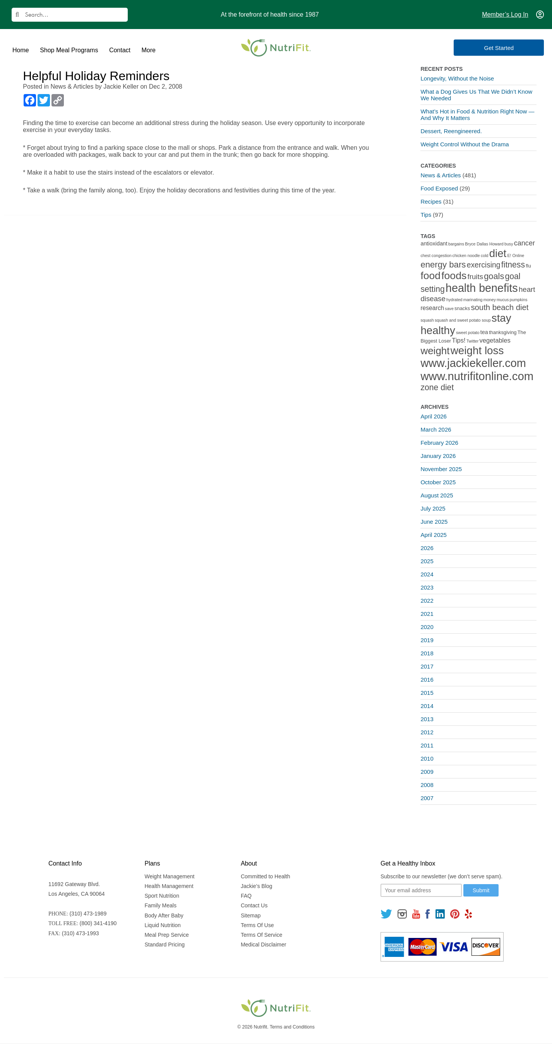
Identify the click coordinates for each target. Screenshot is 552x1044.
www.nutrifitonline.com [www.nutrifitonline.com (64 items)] (476, 376)
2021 (426, 613)
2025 (426, 561)
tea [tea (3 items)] (484, 332)
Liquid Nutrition (162, 925)
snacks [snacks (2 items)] (462, 308)
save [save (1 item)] (449, 308)
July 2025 (432, 508)
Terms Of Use (257, 925)
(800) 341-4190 (98, 923)
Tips (425, 214)
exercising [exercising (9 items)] (484, 265)
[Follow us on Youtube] (416, 914)
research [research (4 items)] (432, 308)
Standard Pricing (164, 944)
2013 (426, 719)
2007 (426, 798)
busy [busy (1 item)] (508, 244)
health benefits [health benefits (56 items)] (482, 288)
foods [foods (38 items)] (453, 275)
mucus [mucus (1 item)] (503, 299)
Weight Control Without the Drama (464, 144)
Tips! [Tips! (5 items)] (458, 340)
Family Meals (160, 905)
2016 (426, 679)
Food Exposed (439, 188)
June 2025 (433, 521)
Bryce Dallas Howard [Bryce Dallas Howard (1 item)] (484, 244)
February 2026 (439, 442)
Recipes (430, 201)
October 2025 (438, 482)
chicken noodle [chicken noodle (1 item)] (466, 255)
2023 (426, 587)
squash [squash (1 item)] (427, 320)
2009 (426, 771)
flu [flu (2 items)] (528, 266)
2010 (426, 758)
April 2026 (433, 416)
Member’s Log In (505, 14)
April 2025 (433, 534)
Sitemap (251, 915)
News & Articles (71, 86)
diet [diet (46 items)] (498, 253)
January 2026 (438, 456)
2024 (426, 574)
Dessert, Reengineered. (451, 131)
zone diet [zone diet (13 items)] (437, 387)
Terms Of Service (261, 935)
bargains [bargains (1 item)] (456, 244)
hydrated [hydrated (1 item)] (454, 299)
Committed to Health (265, 876)
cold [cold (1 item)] (485, 255)
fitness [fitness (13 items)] (513, 264)
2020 (426, 627)
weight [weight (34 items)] (434, 351)
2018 (426, 653)
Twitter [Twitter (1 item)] (472, 341)
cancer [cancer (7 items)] (524, 243)
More (148, 50)
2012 (426, 732)
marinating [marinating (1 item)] (473, 299)
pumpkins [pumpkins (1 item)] (519, 299)
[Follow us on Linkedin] (440, 914)
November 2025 (441, 469)
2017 (426, 666)
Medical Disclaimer (263, 944)
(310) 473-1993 (80, 933)
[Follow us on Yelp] (468, 914)
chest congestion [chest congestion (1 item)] (435, 255)
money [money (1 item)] (489, 299)
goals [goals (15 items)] (494, 276)
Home (20, 50)
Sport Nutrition (161, 896)
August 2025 (436, 495)
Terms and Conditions (292, 1027)
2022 (426, 600)
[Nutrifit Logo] (276, 47)
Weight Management (169, 876)
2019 (426, 640)
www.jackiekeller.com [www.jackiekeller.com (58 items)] (473, 363)
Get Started (510, 48)
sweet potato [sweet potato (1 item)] (467, 332)
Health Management (168, 886)
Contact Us (254, 905)
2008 (426, 785)
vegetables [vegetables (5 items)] (495, 340)
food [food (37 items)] (430, 275)
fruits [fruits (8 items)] (475, 277)
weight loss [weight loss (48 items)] (477, 351)
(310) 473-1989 (87, 913)
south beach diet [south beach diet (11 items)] (499, 307)
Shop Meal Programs (69, 50)
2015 (426, 692)
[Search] (70, 15)
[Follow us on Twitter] (386, 914)
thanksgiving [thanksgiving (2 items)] (503, 332)
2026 (426, 548)
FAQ (246, 896)
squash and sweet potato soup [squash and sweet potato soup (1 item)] (463, 320)
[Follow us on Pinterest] (454, 914)
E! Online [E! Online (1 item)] (515, 255)
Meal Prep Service (166, 935)
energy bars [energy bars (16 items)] (443, 264)
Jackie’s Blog (256, 886)
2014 (426, 706)
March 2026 (435, 429)
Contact (119, 50)
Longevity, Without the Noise (457, 78)
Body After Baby (163, 915)
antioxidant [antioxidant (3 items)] (433, 243)
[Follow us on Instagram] (402, 914)
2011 (426, 745)
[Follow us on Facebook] (427, 914)
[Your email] (421, 890)
